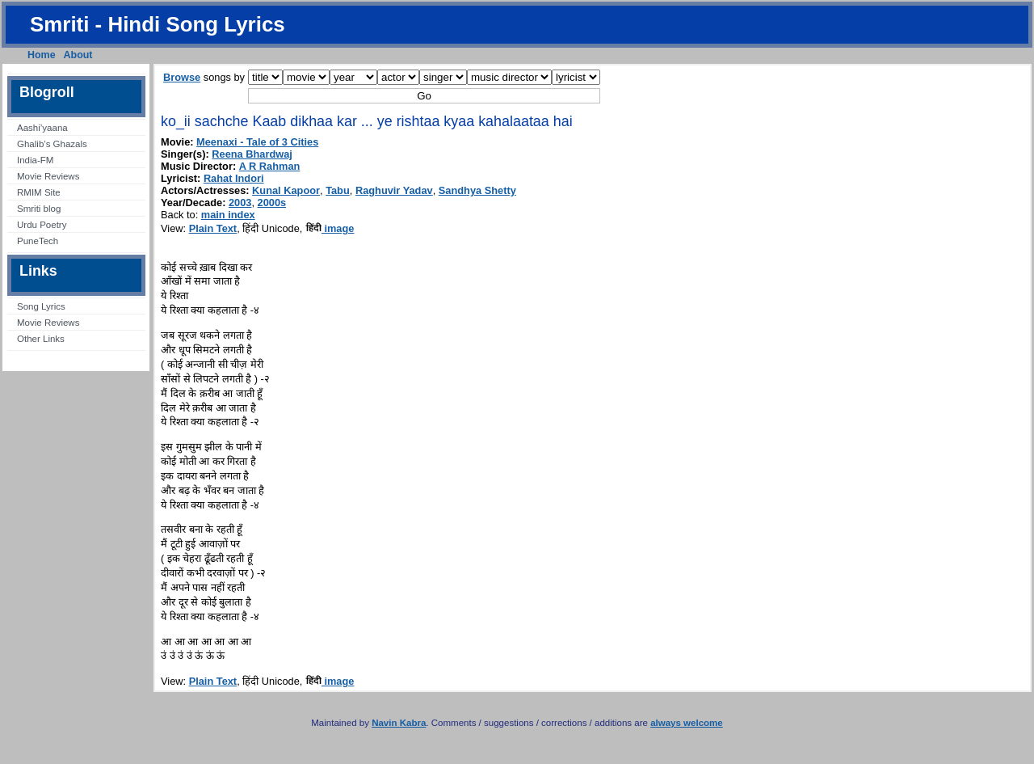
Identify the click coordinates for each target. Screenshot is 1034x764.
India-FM (35, 160)
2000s (272, 202)
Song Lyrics (41, 306)
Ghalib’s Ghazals (52, 144)
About (78, 55)
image (330, 228)
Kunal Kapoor (286, 190)
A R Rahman (270, 166)
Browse (181, 77)
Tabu (338, 190)
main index (228, 215)
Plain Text (213, 228)
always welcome (686, 723)
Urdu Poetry (41, 225)
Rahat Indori (234, 178)
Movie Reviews (48, 176)
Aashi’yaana (42, 128)
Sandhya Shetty (477, 190)
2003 (240, 202)
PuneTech (37, 241)
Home (41, 55)
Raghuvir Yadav (394, 190)
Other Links (41, 339)
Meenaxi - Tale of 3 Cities (257, 142)
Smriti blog (39, 208)
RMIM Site (39, 192)
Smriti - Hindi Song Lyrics (157, 24)
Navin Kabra (399, 723)
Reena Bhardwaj (252, 154)
